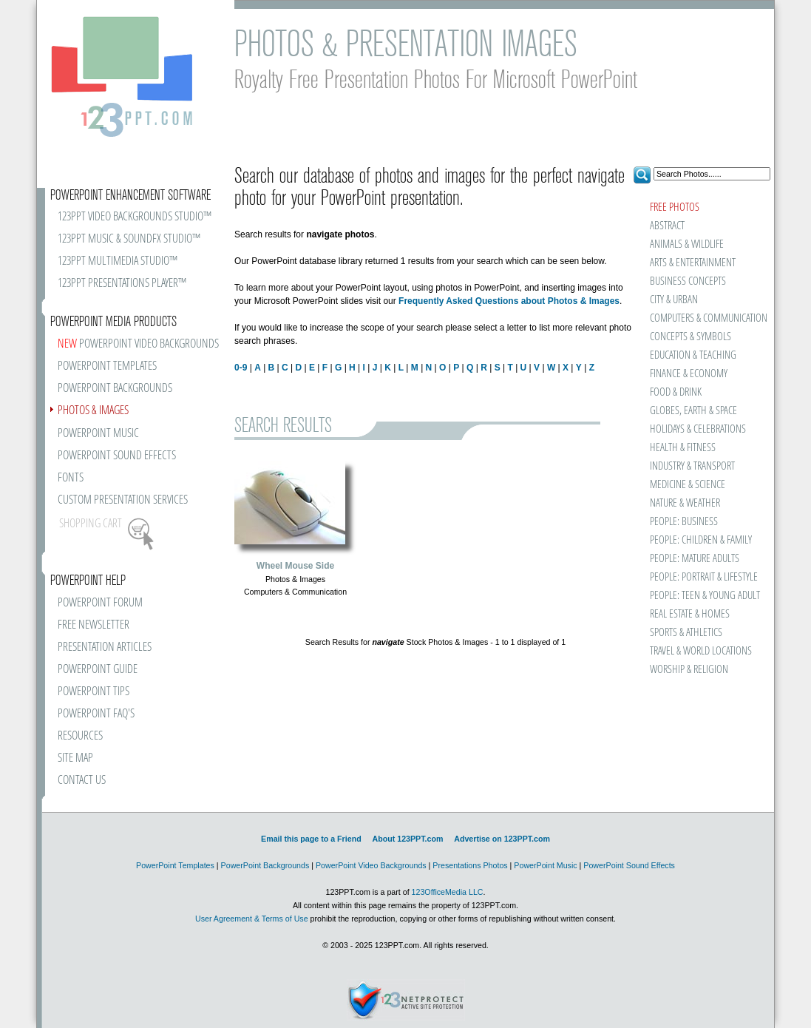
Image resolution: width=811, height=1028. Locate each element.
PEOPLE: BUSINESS (684, 521)
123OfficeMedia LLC (447, 891)
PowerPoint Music (545, 865)
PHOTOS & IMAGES (93, 411)
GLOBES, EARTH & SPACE (693, 411)
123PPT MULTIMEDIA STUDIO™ (117, 261)
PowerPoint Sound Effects (629, 865)
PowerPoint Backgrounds (265, 865)
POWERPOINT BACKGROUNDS (115, 389)
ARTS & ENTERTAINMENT (693, 263)
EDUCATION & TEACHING (693, 355)
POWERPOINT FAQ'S (96, 714)
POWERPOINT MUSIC (98, 434)
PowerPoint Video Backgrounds (371, 865)
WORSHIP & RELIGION (689, 669)
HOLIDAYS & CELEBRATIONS (698, 429)
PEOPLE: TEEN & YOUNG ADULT (705, 595)
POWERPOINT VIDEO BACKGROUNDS (138, 344)
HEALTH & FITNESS (683, 448)
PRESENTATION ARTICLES (105, 647)
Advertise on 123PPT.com (502, 838)
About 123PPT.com (407, 838)
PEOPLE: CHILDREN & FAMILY (701, 540)
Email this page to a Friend (311, 838)
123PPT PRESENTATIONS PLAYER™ (122, 284)
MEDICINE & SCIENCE (687, 485)
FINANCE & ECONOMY (688, 374)
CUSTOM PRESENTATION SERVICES (123, 500)
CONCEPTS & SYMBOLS (690, 337)
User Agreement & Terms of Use (251, 918)
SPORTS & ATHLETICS (686, 632)
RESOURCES (80, 736)
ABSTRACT (667, 226)
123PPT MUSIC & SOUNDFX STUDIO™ (129, 239)
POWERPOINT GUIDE (98, 670)
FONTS (71, 478)
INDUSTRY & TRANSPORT (692, 466)
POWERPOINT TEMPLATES (107, 366)
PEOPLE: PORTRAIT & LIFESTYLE (704, 577)
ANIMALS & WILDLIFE (687, 244)
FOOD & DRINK (676, 392)
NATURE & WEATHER (685, 503)
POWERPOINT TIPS (93, 692)
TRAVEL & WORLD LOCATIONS (701, 651)
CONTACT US (82, 781)
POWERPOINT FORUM (100, 603)
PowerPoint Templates (175, 865)
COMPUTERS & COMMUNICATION (708, 318)
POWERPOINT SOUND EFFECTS (117, 456)
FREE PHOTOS (674, 207)
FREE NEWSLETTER (93, 625)
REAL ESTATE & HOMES (690, 614)
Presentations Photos (469, 865)
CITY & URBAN (674, 300)
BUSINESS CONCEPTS (688, 281)
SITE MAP (75, 758)
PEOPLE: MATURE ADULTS (694, 558)
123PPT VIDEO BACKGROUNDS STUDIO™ (134, 217)
